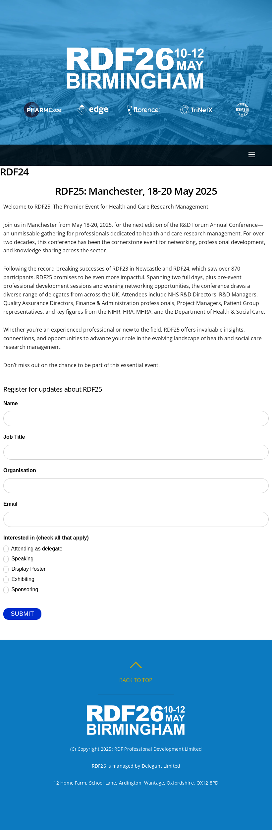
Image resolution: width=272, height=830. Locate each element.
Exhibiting (18, 579)
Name (10, 403)
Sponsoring (20, 590)
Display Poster (24, 569)
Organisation (19, 470)
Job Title (14, 437)
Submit (22, 613)
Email (10, 504)
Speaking (18, 559)
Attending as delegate (32, 548)
